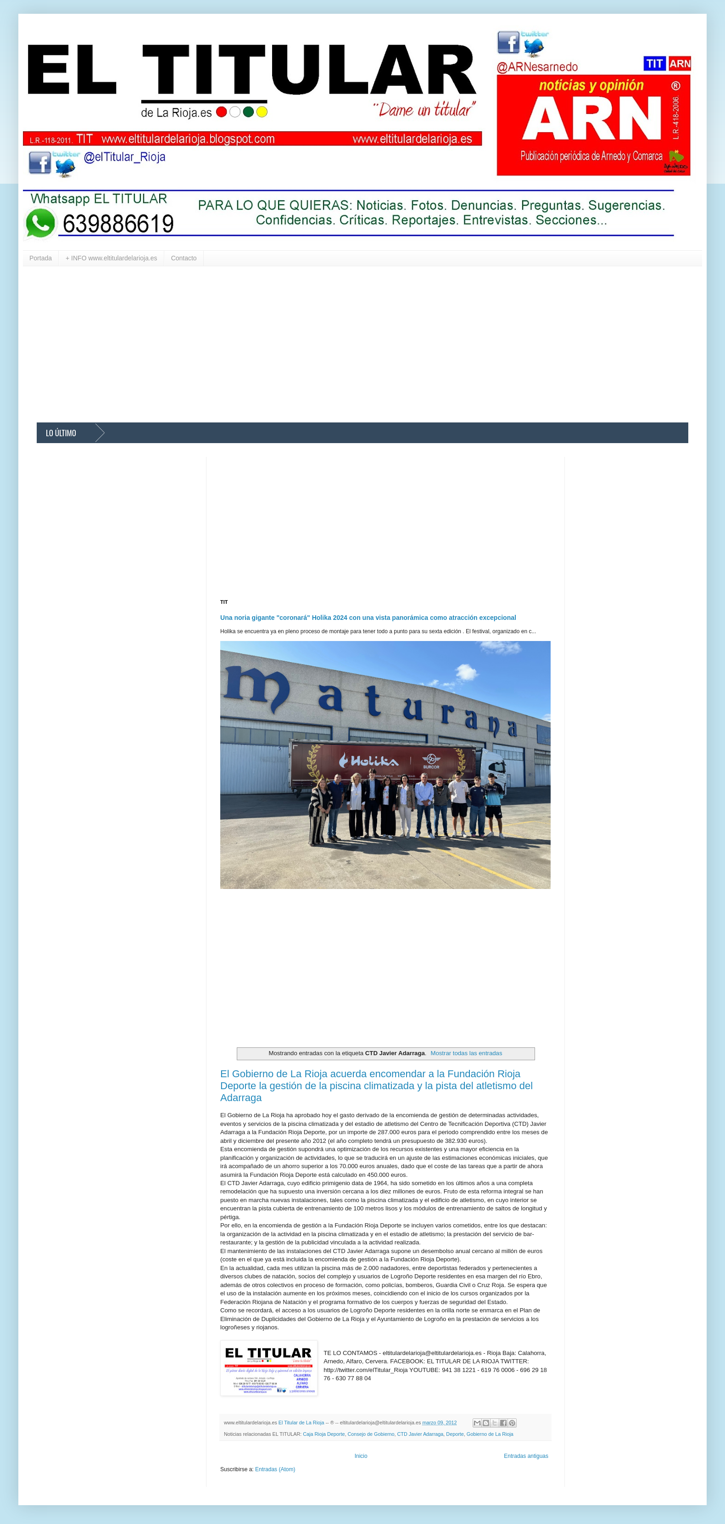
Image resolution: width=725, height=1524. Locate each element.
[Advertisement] (312, 344)
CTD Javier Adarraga (420, 1434)
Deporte (454, 1434)
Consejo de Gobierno (370, 1434)
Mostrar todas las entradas (466, 1053)
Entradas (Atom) (275, 1469)
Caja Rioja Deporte (324, 1434)
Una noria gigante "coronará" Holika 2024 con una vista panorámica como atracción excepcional (368, 617)
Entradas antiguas (526, 1456)
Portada (40, 258)
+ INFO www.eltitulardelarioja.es (111, 258)
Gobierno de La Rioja (490, 1434)
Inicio (361, 1456)
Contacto (184, 258)
